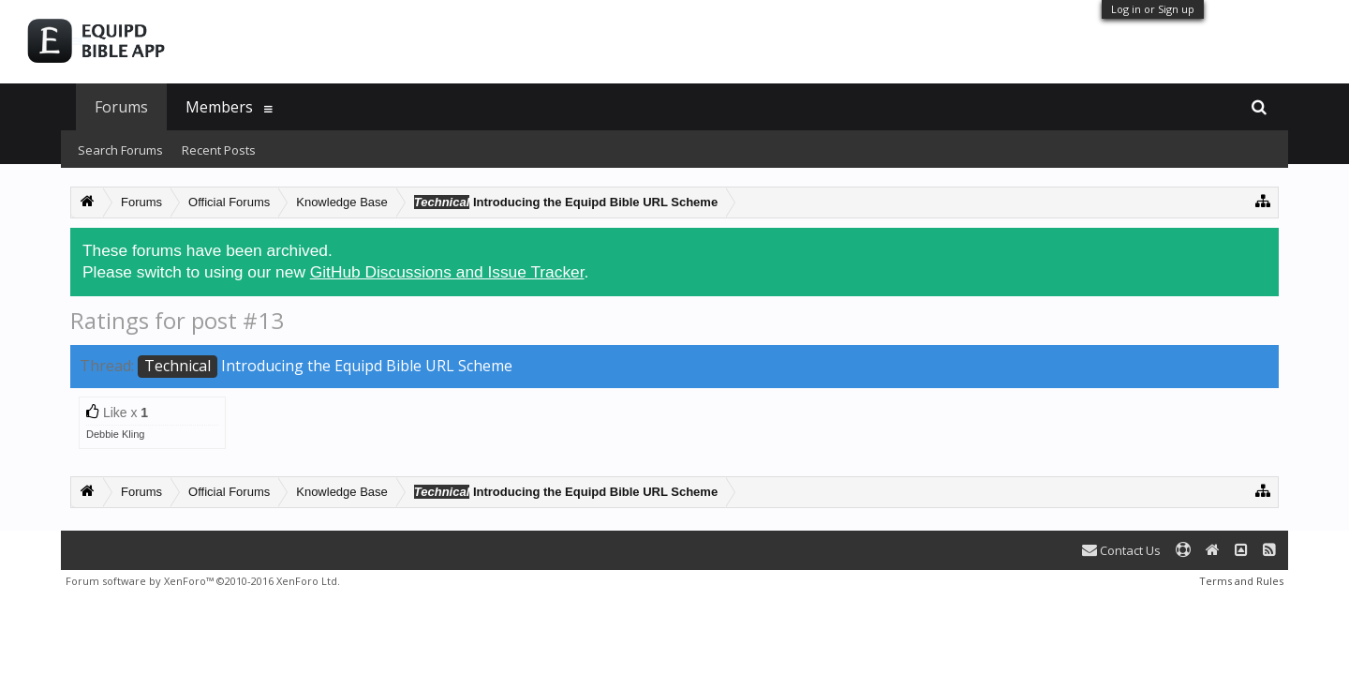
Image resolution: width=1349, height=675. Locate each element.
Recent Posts (219, 150)
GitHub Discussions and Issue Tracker (447, 271)
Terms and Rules (1241, 581)
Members (219, 107)
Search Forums (120, 150)
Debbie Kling (115, 434)
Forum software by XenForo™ (203, 581)
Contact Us (1121, 550)
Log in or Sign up (1152, 9)
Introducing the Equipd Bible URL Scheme (325, 365)
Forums (121, 107)
